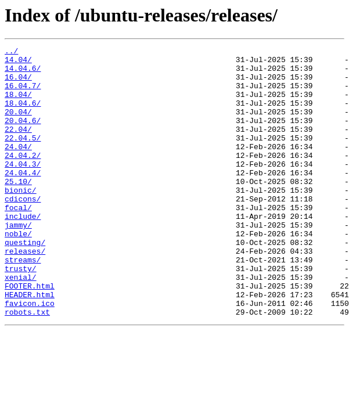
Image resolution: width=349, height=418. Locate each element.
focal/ (18, 240)
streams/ (23, 303)
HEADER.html (30, 345)
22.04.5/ (23, 157)
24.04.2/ (23, 177)
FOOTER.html (30, 334)
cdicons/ (23, 230)
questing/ (25, 282)
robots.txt (27, 366)
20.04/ (18, 125)
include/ (23, 251)
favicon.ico (30, 355)
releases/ (25, 292)
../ (11, 52)
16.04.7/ (23, 94)
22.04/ (18, 146)
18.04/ (18, 104)
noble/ (18, 271)
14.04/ (18, 62)
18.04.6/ (23, 115)
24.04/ (18, 167)
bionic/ (21, 219)
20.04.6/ (23, 136)
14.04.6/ (23, 73)
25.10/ (18, 209)
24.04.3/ (23, 188)
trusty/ (21, 313)
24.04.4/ (23, 198)
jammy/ (18, 261)
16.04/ (18, 83)
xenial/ (21, 324)
